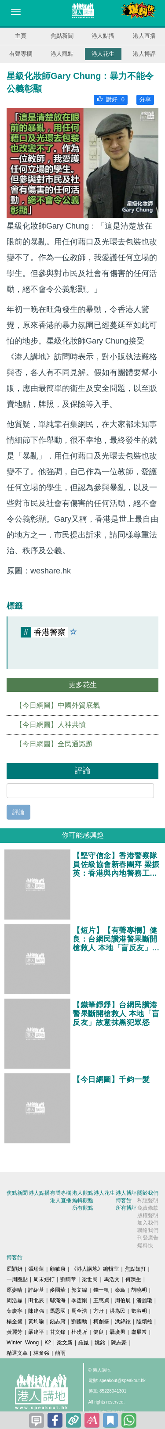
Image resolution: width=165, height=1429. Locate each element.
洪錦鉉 (123, 1321)
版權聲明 (147, 1215)
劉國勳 (79, 1321)
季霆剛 (79, 1300)
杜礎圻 (79, 1332)
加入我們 (147, 1223)
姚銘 (100, 1342)
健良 (98, 1332)
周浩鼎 (14, 1300)
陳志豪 (119, 1342)
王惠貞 (101, 1300)
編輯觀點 (82, 1200)
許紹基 (36, 1290)
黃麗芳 (14, 1332)
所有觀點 (82, 1208)
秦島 (120, 1290)
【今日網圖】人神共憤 (50, 724)
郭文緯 (79, 1290)
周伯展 (123, 1300)
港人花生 (103, 53)
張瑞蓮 (36, 1269)
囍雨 (60, 1353)
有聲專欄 (20, 53)
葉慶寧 (14, 1311)
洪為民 (117, 1311)
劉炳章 (68, 1279)
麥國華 (58, 1290)
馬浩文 (112, 1279)
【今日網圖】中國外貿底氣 (57, 705)
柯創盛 (101, 1321)
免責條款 (147, 1208)
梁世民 (90, 1279)
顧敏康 (58, 1269)
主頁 (20, 35)
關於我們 (147, 1193)
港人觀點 (62, 53)
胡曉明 (139, 1290)
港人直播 (144, 35)
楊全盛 (14, 1321)
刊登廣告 (147, 1238)
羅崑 (83, 1342)
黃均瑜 (36, 1321)
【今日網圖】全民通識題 (54, 744)
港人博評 (144, 53)
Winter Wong (23, 1342)
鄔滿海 (58, 1300)
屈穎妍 (14, 1269)
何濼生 (133, 1279)
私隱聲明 (147, 1200)
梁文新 (65, 1342)
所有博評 (126, 1208)
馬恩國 (58, 1311)
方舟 (98, 1311)
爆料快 (145, 1246)
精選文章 (17, 1353)
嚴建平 (36, 1332)
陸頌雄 (144, 1321)
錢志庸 (58, 1321)
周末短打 (44, 1279)
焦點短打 (135, 1269)
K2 (47, 1342)
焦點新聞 (62, 35)
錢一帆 (101, 1290)
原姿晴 (14, 1290)
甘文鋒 (58, 1332)
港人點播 (103, 35)
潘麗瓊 (144, 1300)
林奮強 (41, 1353)
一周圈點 (17, 1279)
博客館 (124, 1200)
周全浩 (79, 1311)
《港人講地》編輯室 (95, 1269)
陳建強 (36, 1311)
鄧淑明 (139, 1311)
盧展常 (139, 1332)
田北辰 (36, 1300)
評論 (18, 812)
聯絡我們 (147, 1230)
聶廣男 (117, 1332)
